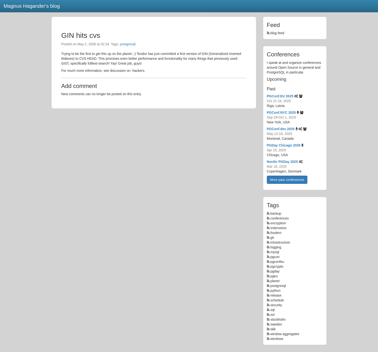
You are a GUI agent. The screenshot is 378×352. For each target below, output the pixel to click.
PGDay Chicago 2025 (284, 145)
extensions (278, 228)
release (275, 295)
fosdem (275, 233)
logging (275, 247)
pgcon (274, 257)
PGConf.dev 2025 (281, 129)
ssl (272, 315)
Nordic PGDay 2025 (282, 162)
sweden (276, 324)
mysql (274, 252)
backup (275, 213)
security (276, 305)
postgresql (127, 44)
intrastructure (280, 242)
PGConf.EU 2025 (280, 96)
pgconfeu (277, 262)
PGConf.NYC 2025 (281, 112)
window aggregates (284, 334)
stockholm (277, 319)
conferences (279, 218)
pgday (274, 271)
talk (273, 329)
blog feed (275, 33)
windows (276, 339)
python (275, 290)
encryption (278, 223)
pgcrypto (276, 266)
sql (272, 310)
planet (274, 281)
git (272, 237)
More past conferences (287, 180)
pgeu (274, 276)
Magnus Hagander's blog (32, 6)
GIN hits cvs (80, 35)
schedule (277, 300)
